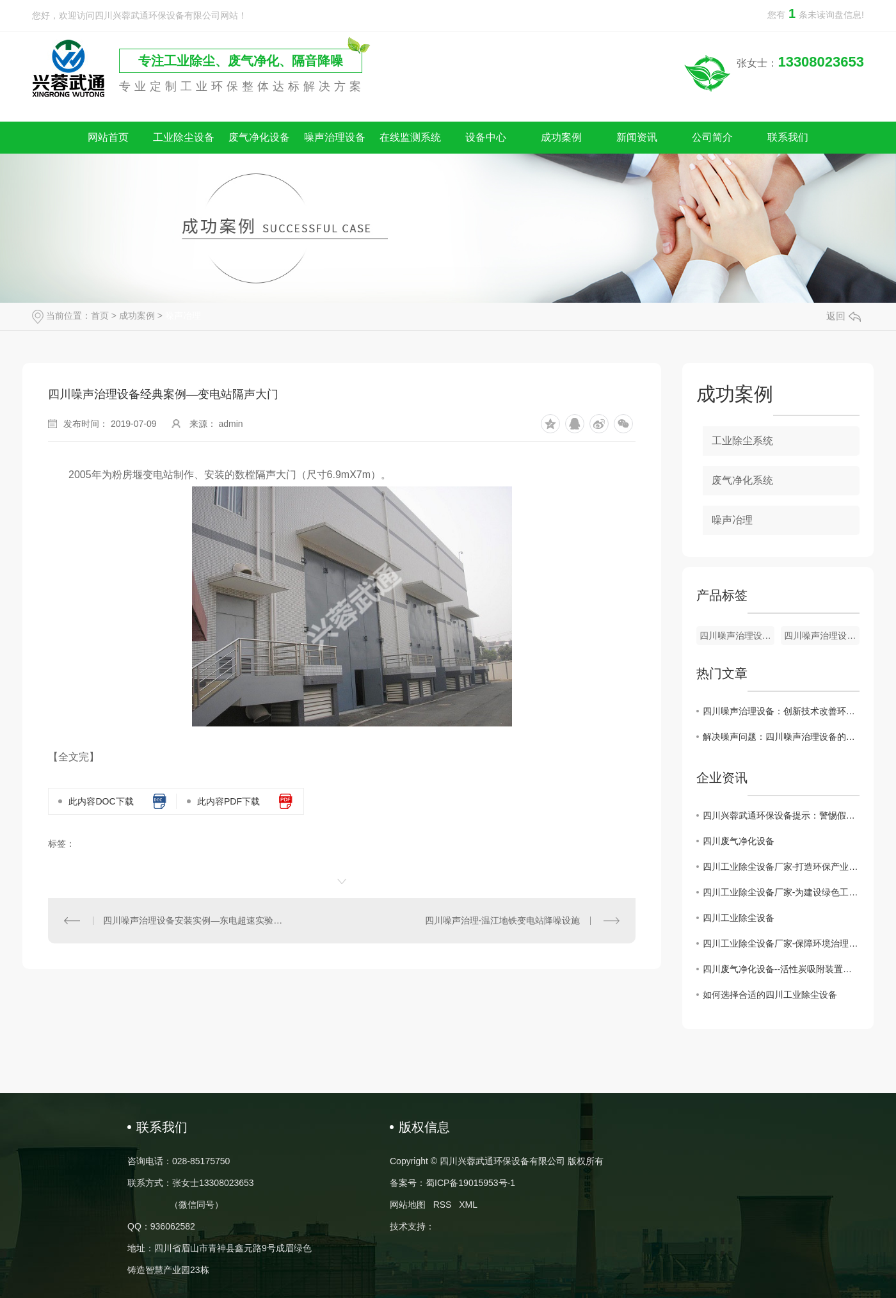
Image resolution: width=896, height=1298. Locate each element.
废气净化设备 (259, 137)
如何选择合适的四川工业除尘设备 (770, 995)
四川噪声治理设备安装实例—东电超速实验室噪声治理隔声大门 (194, 920)
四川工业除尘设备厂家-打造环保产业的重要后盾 (781, 866)
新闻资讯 (636, 137)
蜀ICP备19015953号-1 (470, 1183)
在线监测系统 (410, 137)
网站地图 (408, 1204)
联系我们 (787, 137)
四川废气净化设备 (738, 841)
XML (468, 1204)
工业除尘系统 (742, 440)
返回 (843, 315)
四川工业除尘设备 (738, 918)
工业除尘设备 (183, 137)
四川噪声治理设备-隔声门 (822, 635)
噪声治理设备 (334, 137)
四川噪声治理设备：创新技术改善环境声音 (781, 711)
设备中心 (485, 137)
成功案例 (561, 137)
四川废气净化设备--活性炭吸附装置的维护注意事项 (781, 969)
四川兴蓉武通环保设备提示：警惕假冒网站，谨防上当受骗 (781, 815)
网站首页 (108, 137)
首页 (100, 315)
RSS (442, 1204)
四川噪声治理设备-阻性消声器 (737, 635)
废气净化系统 (742, 480)
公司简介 (712, 137)
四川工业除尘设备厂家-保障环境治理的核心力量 (781, 943)
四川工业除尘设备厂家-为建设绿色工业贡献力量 (781, 892)
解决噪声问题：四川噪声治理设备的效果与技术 (781, 737)
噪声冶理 (183, 315)
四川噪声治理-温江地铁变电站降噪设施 (502, 920)
